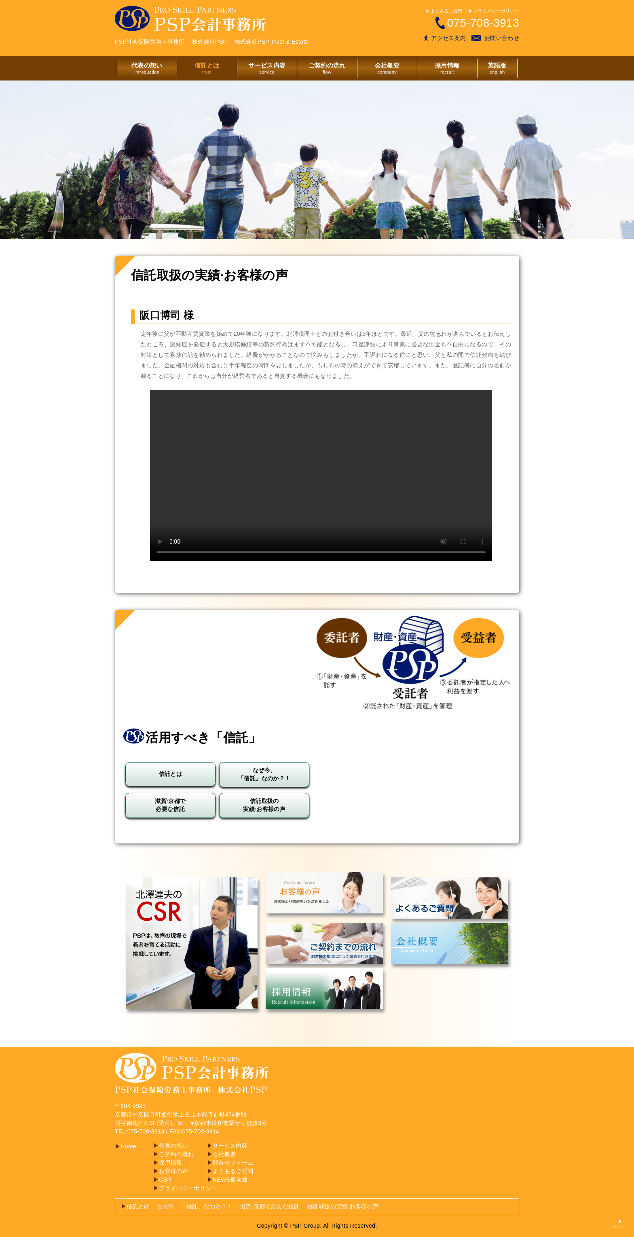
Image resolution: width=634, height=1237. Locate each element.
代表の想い (170, 1145)
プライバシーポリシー (185, 1188)
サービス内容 (227, 1145)
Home (125, 1146)
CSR (162, 1179)
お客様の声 (170, 1171)
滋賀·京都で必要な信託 (270, 1206)
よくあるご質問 (230, 1171)
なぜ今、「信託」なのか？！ (195, 1206)
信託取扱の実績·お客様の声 (342, 1206)
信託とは (135, 1206)
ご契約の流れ (173, 1154)
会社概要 (221, 1154)
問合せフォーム (230, 1162)
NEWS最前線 (227, 1179)
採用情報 (167, 1162)
